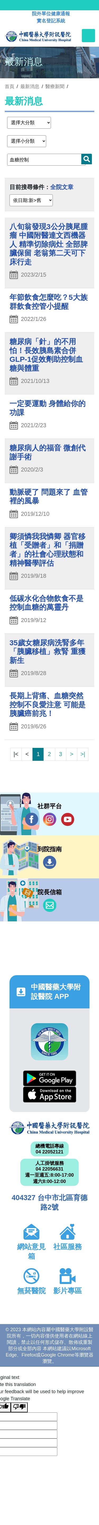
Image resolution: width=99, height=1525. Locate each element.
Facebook (31, 819)
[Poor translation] (19, 1407)
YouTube (67, 819)
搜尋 (86, 159)
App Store (49, 1094)
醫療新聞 (54, 86)
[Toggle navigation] (88, 35)
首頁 (9, 86)
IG (49, 819)
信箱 (49, 905)
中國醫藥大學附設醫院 (49, 1128)
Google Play (49, 1078)
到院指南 (49, 862)
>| (82, 754)
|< (15, 754)
